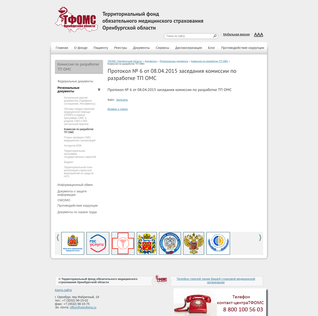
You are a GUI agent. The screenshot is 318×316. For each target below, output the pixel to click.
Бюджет (68, 162)
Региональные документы (174, 61)
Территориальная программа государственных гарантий (80, 153)
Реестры (120, 47)
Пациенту (101, 47)
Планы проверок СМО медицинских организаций (79, 139)
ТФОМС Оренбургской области (125, 61)
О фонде (80, 47)
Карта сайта (63, 290)
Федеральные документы (75, 81)
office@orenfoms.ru (83, 307)
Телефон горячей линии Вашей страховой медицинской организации (215, 280)
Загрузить (122, 99)
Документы (141, 47)
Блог (211, 47)
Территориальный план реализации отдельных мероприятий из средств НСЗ (78, 172)
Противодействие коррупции (242, 47)
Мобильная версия (236, 34)
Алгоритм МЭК (73, 145)
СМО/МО (63, 200)
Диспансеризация (188, 47)
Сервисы (162, 47)
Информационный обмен (75, 185)
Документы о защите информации (72, 193)
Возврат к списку (118, 109)
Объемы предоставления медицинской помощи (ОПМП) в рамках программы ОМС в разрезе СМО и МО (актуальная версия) (79, 116)
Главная (62, 47)
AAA (258, 34)
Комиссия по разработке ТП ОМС (209, 61)
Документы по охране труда (77, 212)
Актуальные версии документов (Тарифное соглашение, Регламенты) (79, 100)
